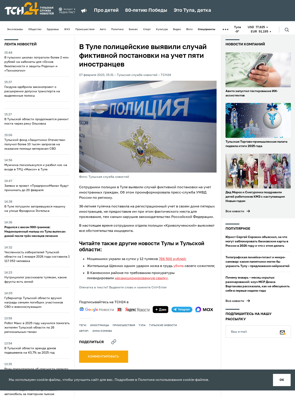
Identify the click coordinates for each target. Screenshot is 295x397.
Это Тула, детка (192, 10)
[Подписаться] (283, 331)
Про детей (106, 10)
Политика (117, 29)
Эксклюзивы (15, 29)
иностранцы (99, 325)
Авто (103, 29)
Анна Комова (102, 331)
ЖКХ (67, 29)
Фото (189, 29)
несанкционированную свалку (141, 278)
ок (282, 380)
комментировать (103, 356)
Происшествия (85, 29)
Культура (162, 29)
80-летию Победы (146, 10)
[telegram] (181, 309)
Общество (34, 29)
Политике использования (160, 380)
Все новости (234, 211)
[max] (204, 309)
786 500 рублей (172, 259)
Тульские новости (163, 325)
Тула (142, 325)
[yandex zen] (160, 309)
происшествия (124, 325)
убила (178, 266)
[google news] (96, 309)
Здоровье (53, 29)
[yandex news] (133, 309)
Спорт (147, 29)
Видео (177, 29)
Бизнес (133, 29)
